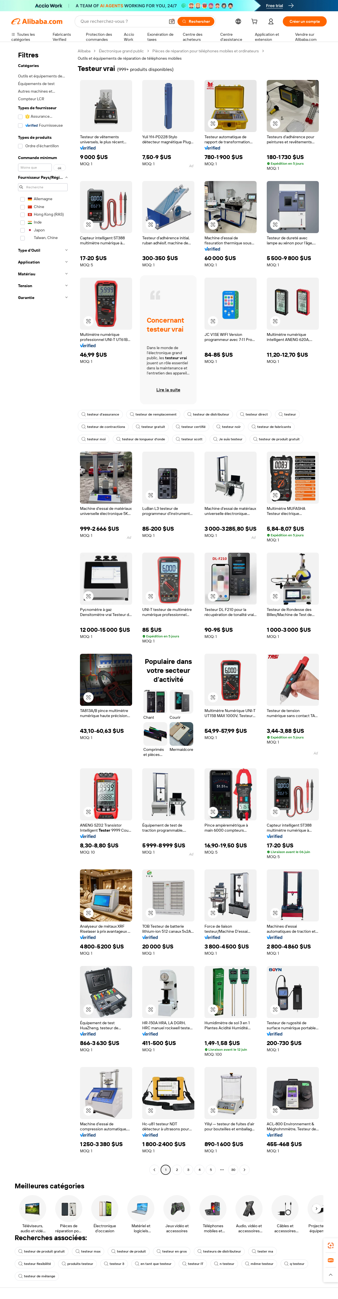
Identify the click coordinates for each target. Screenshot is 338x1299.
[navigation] (43, 611)
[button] (171, 21)
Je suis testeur (228, 439)
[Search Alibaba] (122, 21)
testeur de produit (128, 1251)
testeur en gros (172, 1251)
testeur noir (228, 427)
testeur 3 (114, 1264)
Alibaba (84, 51)
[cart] (255, 22)
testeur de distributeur (208, 414)
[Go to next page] (244, 1170)
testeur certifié (191, 427)
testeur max (88, 1251)
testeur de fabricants (271, 427)
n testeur (224, 1264)
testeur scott (189, 439)
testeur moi (93, 439)
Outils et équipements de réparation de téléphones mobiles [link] (130, 58)
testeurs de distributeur (219, 1251)
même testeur (259, 1264)
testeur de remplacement (153, 414)
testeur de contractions (103, 427)
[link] (330, 1245)
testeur (287, 414)
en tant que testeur (153, 1264)
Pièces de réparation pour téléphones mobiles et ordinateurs (205, 51)
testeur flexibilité (34, 1264)
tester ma (262, 1251)
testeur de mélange (36, 1276)
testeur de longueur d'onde (140, 439)
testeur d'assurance (100, 414)
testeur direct (254, 414)
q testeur (294, 1264)
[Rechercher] (195, 21)
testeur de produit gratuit (276, 439)
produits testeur (77, 1264)
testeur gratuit (150, 427)
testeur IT (192, 1264)
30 (233, 1170)
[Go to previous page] (154, 1170)
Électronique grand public (121, 51)
